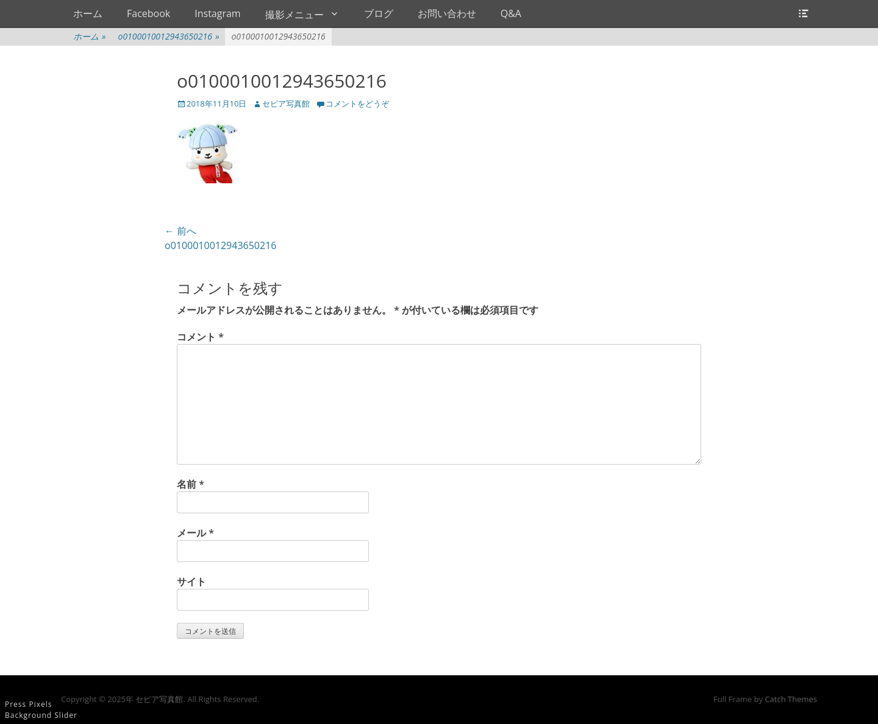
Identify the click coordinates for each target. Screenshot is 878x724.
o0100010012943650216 (169, 36)
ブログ (378, 13)
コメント (200, 336)
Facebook (148, 13)
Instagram (217, 13)
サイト (191, 581)
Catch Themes (791, 699)
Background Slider (41, 715)
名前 (190, 484)
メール (195, 532)
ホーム (87, 13)
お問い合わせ (447, 13)
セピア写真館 (286, 103)
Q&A (511, 13)
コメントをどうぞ (357, 103)
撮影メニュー (294, 14)
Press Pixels (28, 704)
